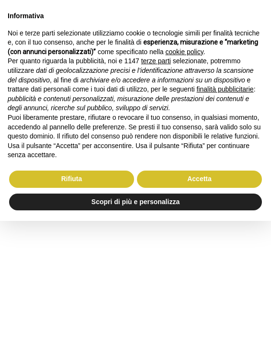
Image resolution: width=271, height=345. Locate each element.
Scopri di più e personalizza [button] (135, 202)
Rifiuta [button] (71, 179)
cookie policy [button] (184, 52)
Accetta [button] (199, 179)
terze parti (156, 61)
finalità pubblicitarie (225, 89)
